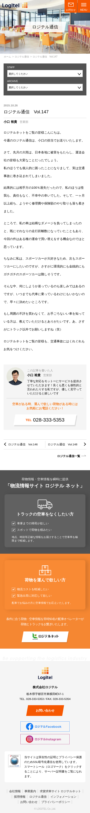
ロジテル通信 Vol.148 (62, 444)
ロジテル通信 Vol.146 (23, 444)
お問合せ (71, 10)
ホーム (7, 57)
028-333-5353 (44, 419)
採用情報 (19, 796)
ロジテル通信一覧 (68, 456)
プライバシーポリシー (55, 801)
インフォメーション (63, 796)
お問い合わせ (45, 710)
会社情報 (15, 791)
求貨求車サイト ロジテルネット (60, 791)
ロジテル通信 (22, 57)
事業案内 (30, 791)
